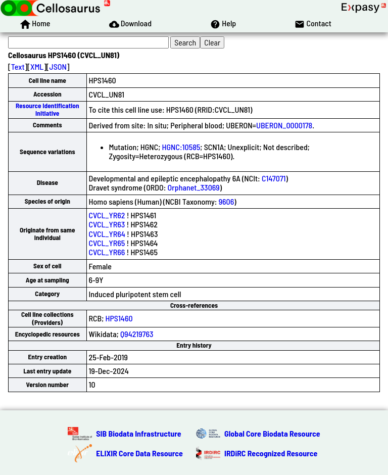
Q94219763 (136, 334)
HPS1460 (119, 318)
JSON (58, 66)
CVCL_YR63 (107, 224)
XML (36, 66)
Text (18, 66)
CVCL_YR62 (107, 215)
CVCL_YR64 (107, 234)
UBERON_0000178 (284, 125)
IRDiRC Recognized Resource (270, 453)
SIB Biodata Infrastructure (138, 433)
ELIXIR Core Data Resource (139, 453)
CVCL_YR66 (107, 252)
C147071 (274, 178)
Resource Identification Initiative (47, 109)
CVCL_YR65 (107, 243)
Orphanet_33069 (194, 187)
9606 (226, 201)
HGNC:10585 (181, 147)
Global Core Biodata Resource (272, 433)
